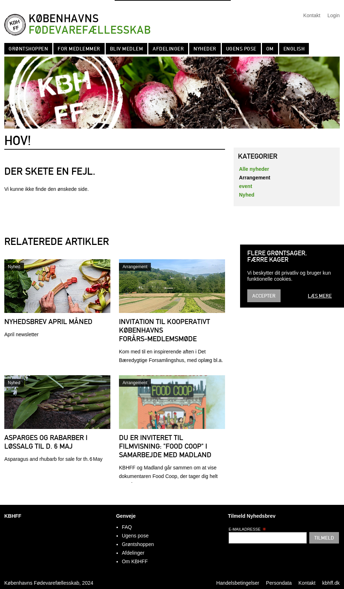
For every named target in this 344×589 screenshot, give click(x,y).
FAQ (127, 527)
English (294, 49)
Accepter (264, 296)
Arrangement (135, 266)
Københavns (90, 24)
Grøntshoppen (28, 49)
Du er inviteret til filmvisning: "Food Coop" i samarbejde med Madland (165, 446)
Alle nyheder (254, 169)
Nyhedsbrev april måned (48, 321)
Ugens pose (241, 49)
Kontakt (311, 15)
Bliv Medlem (126, 49)
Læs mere (320, 296)
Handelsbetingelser (237, 583)
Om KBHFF (135, 561)
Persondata (279, 583)
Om (270, 49)
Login (334, 15)
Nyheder (205, 49)
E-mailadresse (247, 529)
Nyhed (14, 266)
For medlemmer (79, 49)
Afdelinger (168, 49)
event (245, 186)
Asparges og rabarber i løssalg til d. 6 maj (45, 441)
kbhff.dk (331, 583)
